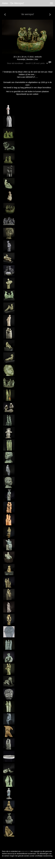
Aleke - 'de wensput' (13, 3)
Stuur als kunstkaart (27, 63)
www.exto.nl (25, 851)
